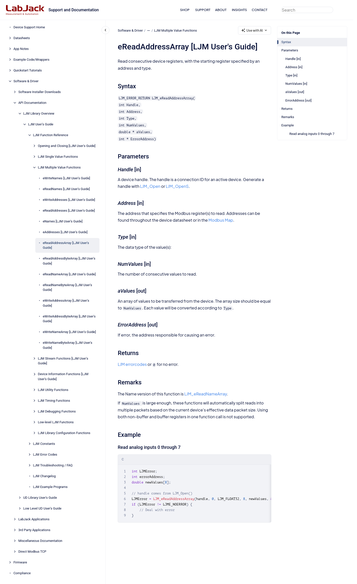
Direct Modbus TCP (32, 551)
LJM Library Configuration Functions (64, 433)
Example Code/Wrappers (32, 59)
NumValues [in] (296, 84)
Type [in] (291, 75)
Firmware (20, 562)
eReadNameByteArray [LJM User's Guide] (67, 287)
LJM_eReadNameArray (205, 393)
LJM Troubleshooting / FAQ (53, 465)
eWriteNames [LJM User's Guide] (66, 178)
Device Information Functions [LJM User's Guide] (63, 376)
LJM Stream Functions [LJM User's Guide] (63, 361)
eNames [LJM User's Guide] (63, 221)
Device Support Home (29, 27)
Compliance (22, 573)
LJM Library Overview (38, 113)
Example (287, 125)
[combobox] (307, 10)
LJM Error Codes (45, 454)
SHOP (185, 10)
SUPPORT (202, 10)
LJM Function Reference (50, 135)
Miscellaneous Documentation (40, 541)
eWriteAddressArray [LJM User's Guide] (66, 303)
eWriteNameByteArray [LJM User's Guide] (67, 345)
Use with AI (254, 30)
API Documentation (32, 103)
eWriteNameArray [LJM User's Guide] (69, 332)
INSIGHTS (239, 10)
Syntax (286, 42)
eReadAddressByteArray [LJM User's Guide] (69, 261)
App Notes (21, 49)
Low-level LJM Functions (56, 422)
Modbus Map (220, 220)
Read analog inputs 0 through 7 (311, 134)
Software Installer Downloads (39, 92)
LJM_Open (150, 186)
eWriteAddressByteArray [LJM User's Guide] (69, 318)
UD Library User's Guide (40, 497)
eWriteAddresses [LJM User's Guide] (69, 200)
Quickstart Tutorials (28, 70)
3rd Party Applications (34, 530)
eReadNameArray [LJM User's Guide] (69, 274)
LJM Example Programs (50, 487)
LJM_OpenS (177, 186)
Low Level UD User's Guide (42, 508)
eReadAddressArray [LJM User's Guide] (66, 245)
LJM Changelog (44, 476)
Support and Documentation (73, 10)
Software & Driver (26, 81)
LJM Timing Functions (54, 400)
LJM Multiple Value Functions (59, 167)
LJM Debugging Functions (57, 411)
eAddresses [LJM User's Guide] (65, 232)
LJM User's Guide (40, 124)
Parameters (289, 50)
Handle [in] (293, 59)
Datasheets (22, 38)
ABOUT (220, 10)
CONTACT (260, 10)
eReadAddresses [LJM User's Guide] (69, 210)
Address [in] (293, 67)
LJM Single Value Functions (58, 156)
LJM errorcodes (132, 364)
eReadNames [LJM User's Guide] (66, 189)
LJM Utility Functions (53, 390)
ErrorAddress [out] (298, 100)
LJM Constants (44, 444)
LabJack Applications (33, 519)
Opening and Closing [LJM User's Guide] (66, 146)
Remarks (287, 117)
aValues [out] (294, 92)
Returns (287, 109)
